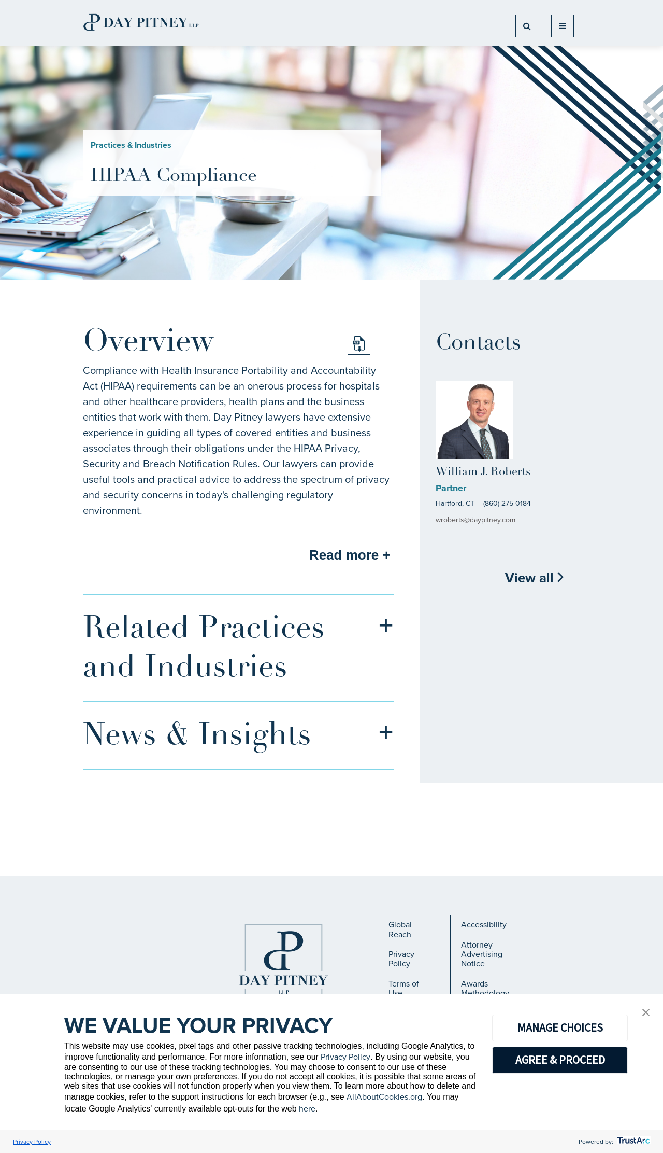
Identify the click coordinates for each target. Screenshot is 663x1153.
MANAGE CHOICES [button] (560, 1027)
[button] (646, 1013)
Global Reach (400, 929)
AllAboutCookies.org (384, 1097)
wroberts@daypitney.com (475, 520)
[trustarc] (632, 1141)
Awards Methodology (485, 988)
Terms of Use (403, 988)
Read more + (350, 555)
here (307, 1109)
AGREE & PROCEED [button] (560, 1059)
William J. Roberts (483, 472)
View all (535, 578)
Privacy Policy (401, 958)
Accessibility (484, 924)
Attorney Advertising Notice (481, 954)
